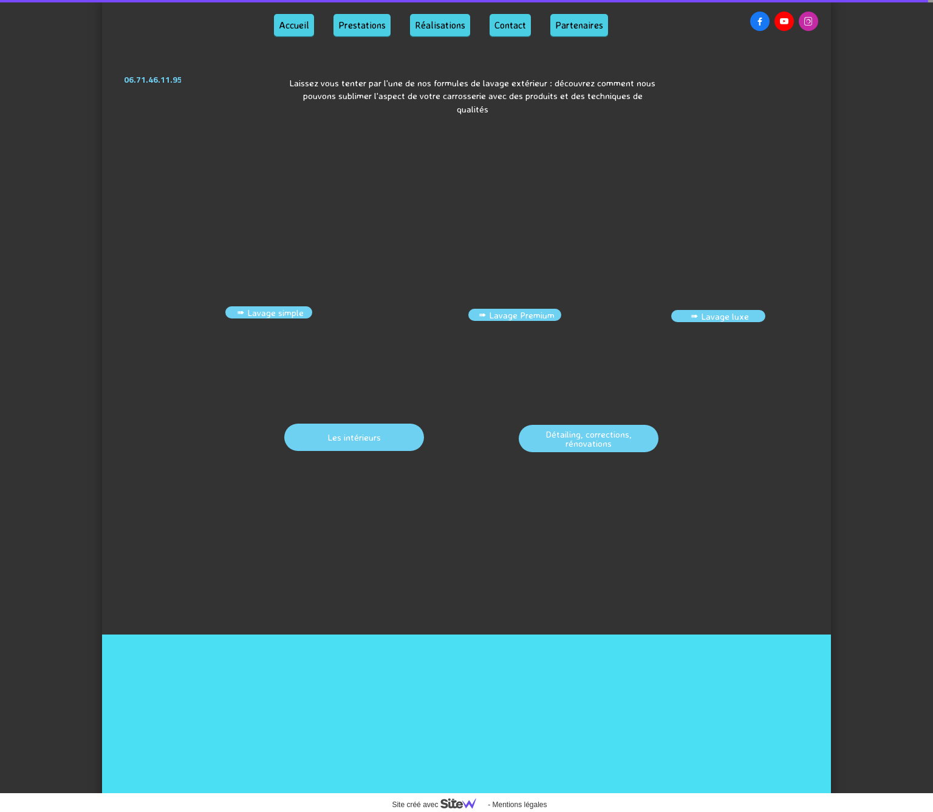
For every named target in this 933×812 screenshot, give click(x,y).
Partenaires (579, 25)
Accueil (294, 25)
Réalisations (440, 25)
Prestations (362, 25)
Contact (510, 25)
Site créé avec (438, 804)
